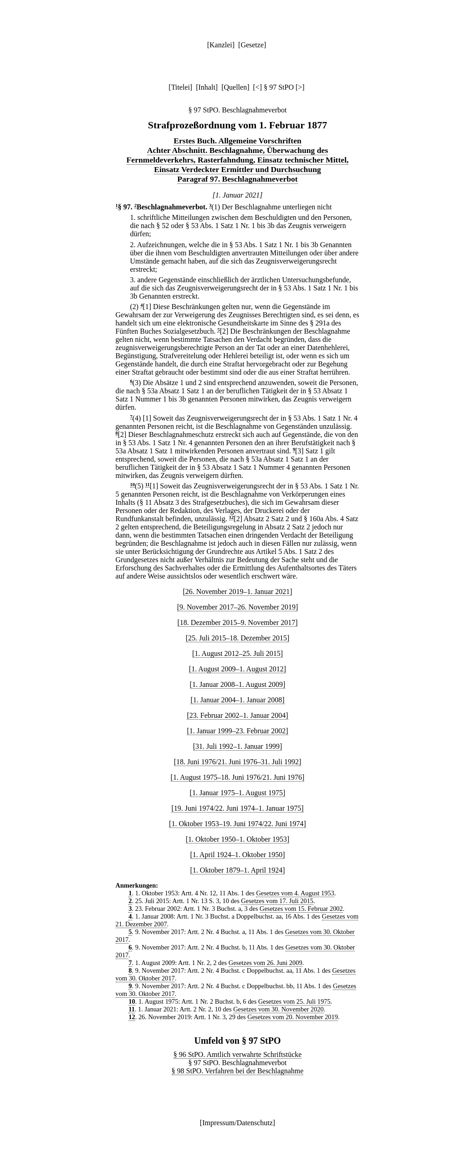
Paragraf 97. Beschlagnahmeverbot (237, 178)
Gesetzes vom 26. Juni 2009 (265, 962)
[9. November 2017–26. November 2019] (237, 607)
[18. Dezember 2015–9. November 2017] (238, 622)
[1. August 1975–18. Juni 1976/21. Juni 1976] (238, 777)
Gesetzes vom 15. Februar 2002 (301, 908)
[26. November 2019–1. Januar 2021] (237, 591)
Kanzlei (220, 45)
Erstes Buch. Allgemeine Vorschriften (237, 140)
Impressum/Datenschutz (237, 1123)
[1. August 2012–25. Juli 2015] (237, 653)
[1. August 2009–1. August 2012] (237, 669)
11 (147, 484)
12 (231, 517)
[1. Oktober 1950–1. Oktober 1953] (238, 839)
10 (132, 484)
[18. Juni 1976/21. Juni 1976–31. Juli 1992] (237, 762)
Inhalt (207, 87)
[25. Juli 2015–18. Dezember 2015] (238, 638)
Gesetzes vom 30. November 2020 (278, 1009)
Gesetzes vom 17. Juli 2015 (277, 900)
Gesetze (252, 45)
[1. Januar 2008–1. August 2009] (238, 684)
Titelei (180, 87)
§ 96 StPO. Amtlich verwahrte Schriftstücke (238, 1054)
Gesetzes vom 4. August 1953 (295, 893)
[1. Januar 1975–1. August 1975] (238, 793)
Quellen (235, 87)
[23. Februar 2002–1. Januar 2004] (237, 715)
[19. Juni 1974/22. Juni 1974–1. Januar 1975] (237, 808)
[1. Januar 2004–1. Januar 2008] (237, 700)
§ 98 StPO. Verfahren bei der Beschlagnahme (238, 1071)
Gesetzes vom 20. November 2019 (292, 1017)
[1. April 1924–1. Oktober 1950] (237, 854)
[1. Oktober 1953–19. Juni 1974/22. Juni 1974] (237, 824)
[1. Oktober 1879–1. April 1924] (237, 870)
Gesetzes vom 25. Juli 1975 (294, 1001)
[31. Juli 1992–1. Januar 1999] (237, 746)
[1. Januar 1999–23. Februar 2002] (237, 731)
